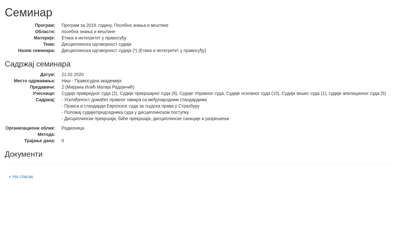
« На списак (21, 176)
